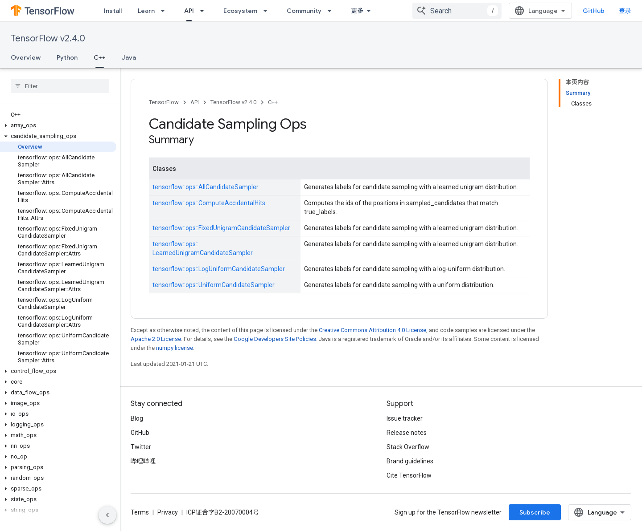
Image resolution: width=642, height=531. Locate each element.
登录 (625, 10)
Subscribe (534, 512)
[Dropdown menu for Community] (332, 10)
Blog (137, 418)
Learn (146, 11)
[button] (58, 125)
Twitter (141, 446)
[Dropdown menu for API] (204, 10)
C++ (273, 102)
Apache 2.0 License (156, 339)
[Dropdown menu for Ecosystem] (268, 10)
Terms (140, 512)
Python (67, 57)
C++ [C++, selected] (100, 57)
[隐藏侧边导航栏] (107, 515)
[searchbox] (60, 86)
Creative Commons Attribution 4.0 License (372, 330)
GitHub (594, 11)
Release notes (407, 432)
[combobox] (457, 11)
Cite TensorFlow (409, 475)
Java (129, 57)
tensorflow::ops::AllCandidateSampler (205, 187)
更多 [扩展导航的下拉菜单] (357, 11)
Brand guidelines (410, 461)
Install (113, 11)
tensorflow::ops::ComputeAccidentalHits (208, 203)
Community (304, 11)
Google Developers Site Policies (275, 339)
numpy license (174, 348)
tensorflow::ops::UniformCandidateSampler (213, 284)
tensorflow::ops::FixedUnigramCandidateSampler (221, 227)
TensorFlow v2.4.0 (48, 38)
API (194, 102)
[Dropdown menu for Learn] (165, 10)
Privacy (167, 512)
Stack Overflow (408, 446)
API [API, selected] (189, 11)
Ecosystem (240, 11)
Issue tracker (405, 418)
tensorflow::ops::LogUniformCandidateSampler (218, 268)
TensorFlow (164, 102)
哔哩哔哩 (143, 461)
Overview (26, 57)
